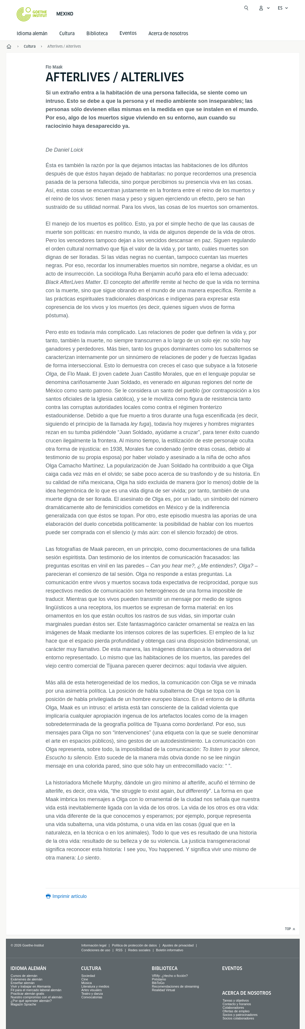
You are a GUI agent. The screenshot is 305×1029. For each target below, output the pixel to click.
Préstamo (159, 979)
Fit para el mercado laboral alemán (36, 990)
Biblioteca (97, 33)
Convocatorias (91, 997)
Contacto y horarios (236, 1004)
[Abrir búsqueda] (246, 8)
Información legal (93, 945)
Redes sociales (139, 950)
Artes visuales (91, 990)
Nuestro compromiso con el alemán (36, 997)
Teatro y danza (92, 993)
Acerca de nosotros (168, 33)
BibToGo (158, 983)
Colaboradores (233, 1007)
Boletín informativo (169, 950)
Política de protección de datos (134, 945)
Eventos (232, 968)
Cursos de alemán (24, 975)
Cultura (67, 33)
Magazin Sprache (23, 1004)
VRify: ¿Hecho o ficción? (170, 975)
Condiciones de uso (95, 950)
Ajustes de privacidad (178, 945)
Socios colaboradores (238, 1018)
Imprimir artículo (69, 896)
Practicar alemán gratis (27, 993)
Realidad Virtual (163, 990)
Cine (84, 979)
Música (86, 983)
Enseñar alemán (23, 983)
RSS (119, 950)
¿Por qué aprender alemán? (31, 1000)
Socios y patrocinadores (239, 1014)
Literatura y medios (95, 986)
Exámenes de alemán (26, 979)
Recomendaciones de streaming (175, 986)
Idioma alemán (32, 33)
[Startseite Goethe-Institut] (32, 14)
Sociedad (88, 975)
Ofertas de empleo (236, 1011)
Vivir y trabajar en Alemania (31, 986)
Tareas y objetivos (235, 1000)
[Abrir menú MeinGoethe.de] (264, 8)
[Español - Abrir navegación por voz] (283, 8)
